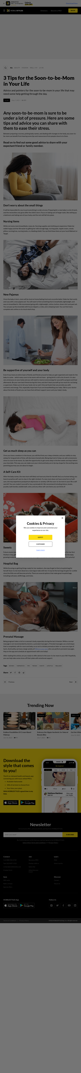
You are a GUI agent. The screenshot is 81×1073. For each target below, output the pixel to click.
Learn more (40, 550)
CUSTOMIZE (40, 544)
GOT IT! (40, 537)
